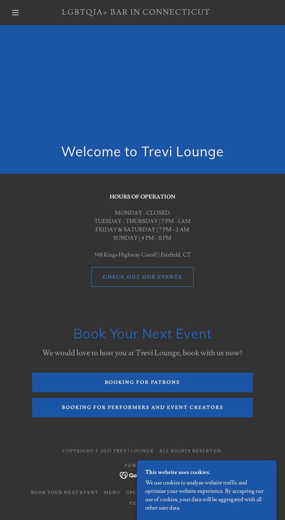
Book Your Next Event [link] (64, 492)
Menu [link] (112, 492)
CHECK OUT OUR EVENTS (142, 277)
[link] (136, 12)
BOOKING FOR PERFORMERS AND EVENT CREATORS (142, 407)
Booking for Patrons (142, 382)
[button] (15, 13)
